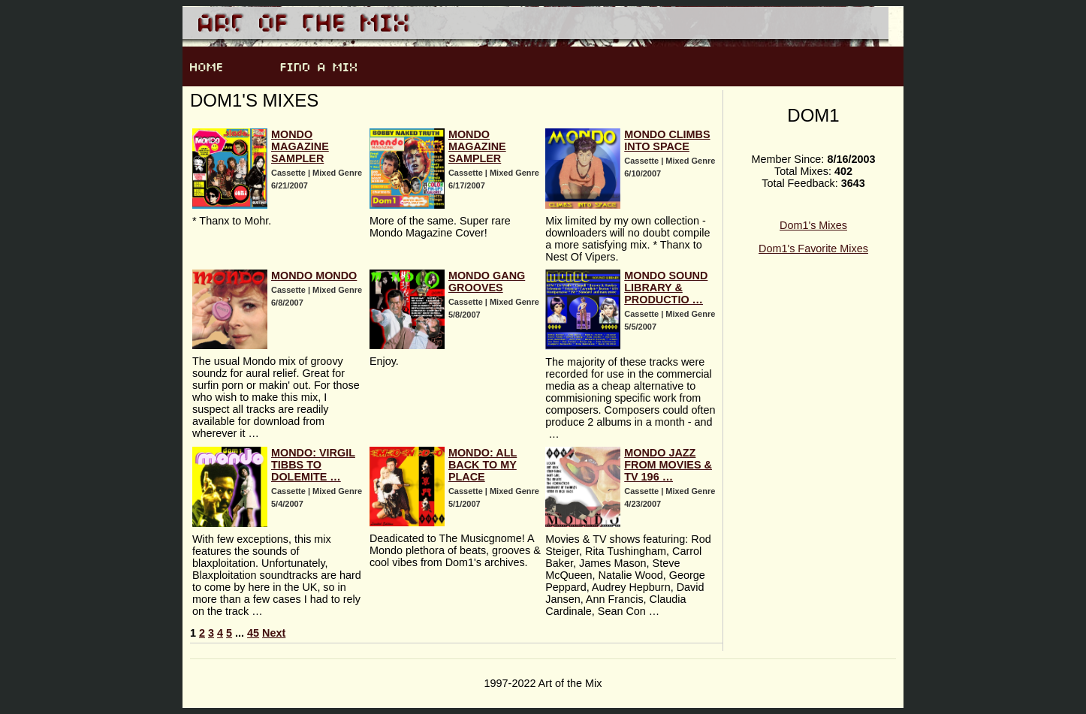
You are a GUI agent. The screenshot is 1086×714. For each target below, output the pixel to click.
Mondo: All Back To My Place (482, 465)
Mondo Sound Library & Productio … (665, 288)
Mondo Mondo (314, 276)
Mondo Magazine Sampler (300, 146)
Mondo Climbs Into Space (667, 140)
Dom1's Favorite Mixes (813, 249)
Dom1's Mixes (813, 225)
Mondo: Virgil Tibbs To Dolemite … (313, 465)
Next (273, 633)
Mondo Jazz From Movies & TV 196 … (668, 465)
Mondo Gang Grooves (486, 282)
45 (253, 633)
